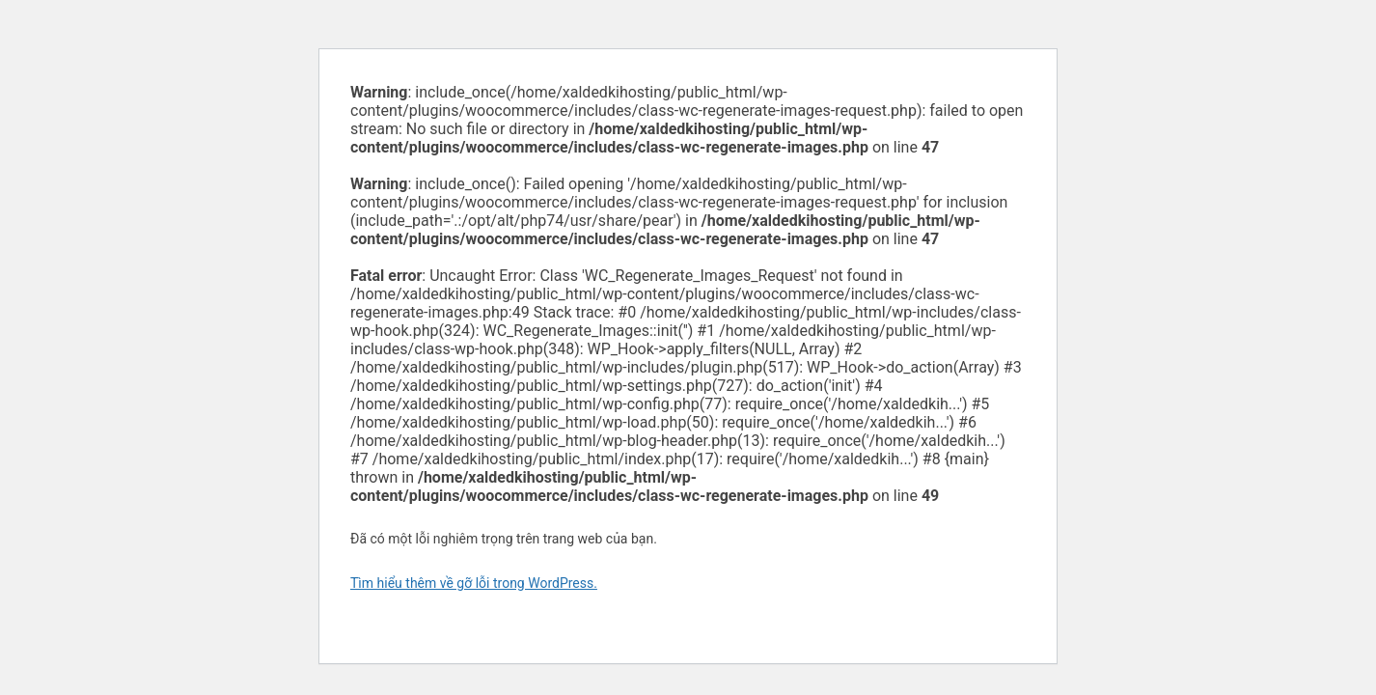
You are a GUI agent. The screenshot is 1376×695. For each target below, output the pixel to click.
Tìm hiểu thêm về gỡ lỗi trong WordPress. (473, 583)
